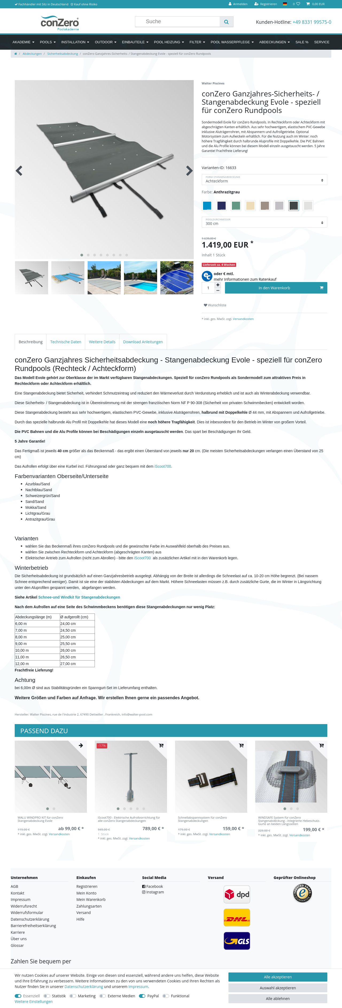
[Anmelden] (238, 4)
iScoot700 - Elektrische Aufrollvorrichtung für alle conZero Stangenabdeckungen (129, 819)
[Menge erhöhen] (218, 285)
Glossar (17, 945)
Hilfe (80, 919)
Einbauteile (133, 42)
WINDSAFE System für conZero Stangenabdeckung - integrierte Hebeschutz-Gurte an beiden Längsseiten (289, 821)
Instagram (153, 891)
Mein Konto (86, 893)
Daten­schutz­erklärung (84, 986)
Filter (195, 42)
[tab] (30, 342)
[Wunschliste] (296, 4)
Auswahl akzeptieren (278, 987)
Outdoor (103, 42)
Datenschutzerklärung (30, 919)
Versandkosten (243, 319)
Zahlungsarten (89, 906)
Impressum (20, 899)
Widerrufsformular (27, 912)
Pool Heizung (167, 42)
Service (321, 42)
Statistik (59, 995)
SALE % (302, 42)
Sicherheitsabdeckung (62, 54)
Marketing (87, 995)
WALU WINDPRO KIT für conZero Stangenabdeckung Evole (40, 819)
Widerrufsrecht (24, 906)
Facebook (152, 886)
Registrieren (87, 886)
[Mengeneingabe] (208, 288)
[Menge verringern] (218, 291)
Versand (83, 912)
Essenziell (31, 995)
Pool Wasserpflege (230, 42)
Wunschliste (215, 305)
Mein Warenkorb (91, 899)
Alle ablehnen (278, 998)
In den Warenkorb (291, 287)
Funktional (180, 995)
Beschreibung (30, 341)
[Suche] (226, 22)
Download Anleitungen (143, 341)
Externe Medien (121, 995)
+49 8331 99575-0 (312, 22)
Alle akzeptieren (278, 976)
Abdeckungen (272, 42)
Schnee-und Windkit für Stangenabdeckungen (79, 597)
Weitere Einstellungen (34, 1001)
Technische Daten (65, 341)
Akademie (21, 42)
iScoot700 (162, 466)
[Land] (285, 4)
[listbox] (51, 777)
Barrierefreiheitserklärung (33, 925)
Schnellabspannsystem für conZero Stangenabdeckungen (202, 819)
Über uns (19, 938)
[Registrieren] (265, 4)
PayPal (153, 995)
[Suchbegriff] (181, 22)
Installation (73, 42)
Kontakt (17, 893)
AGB (14, 886)
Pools (46, 42)
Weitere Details (102, 341)
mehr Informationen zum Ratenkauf (245, 279)
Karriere (18, 932)
